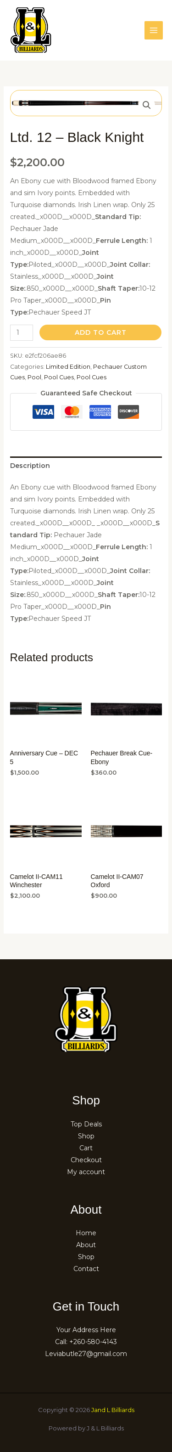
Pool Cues (59, 377)
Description (30, 465)
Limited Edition (68, 366)
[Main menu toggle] (153, 30)
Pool (34, 377)
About (86, 1245)
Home (86, 1233)
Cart (86, 1148)
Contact (86, 1269)
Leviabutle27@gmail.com (86, 1354)
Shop (86, 1136)
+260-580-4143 (93, 1342)
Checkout (86, 1160)
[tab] (86, 465)
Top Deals (86, 1124)
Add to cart (101, 332)
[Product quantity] (21, 333)
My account (86, 1172)
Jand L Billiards (112, 1409)
